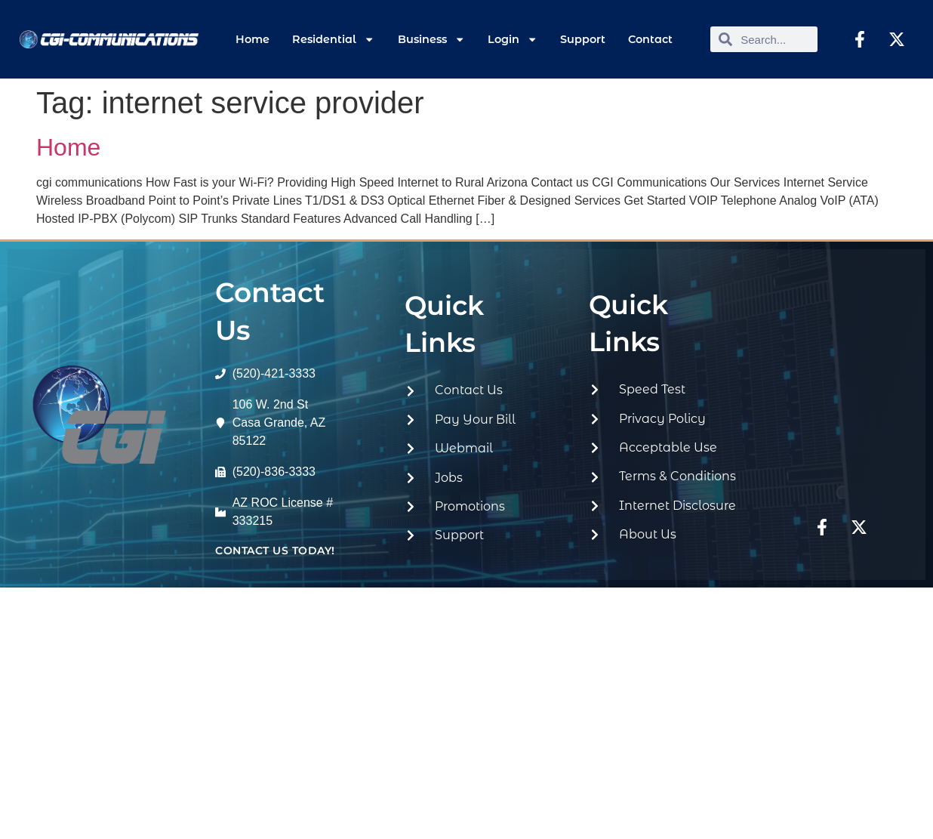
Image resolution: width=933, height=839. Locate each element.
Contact (650, 39)
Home (252, 39)
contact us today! (275, 550)
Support (582, 39)
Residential (333, 39)
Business (431, 39)
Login (512, 39)
